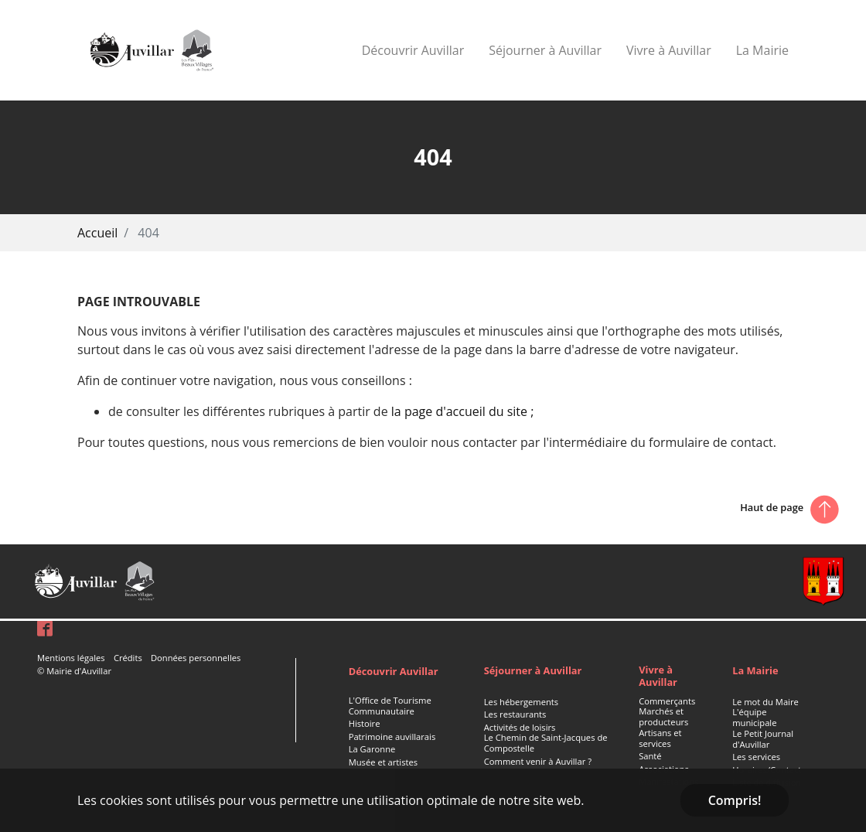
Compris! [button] (735, 800)
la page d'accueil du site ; (462, 411)
